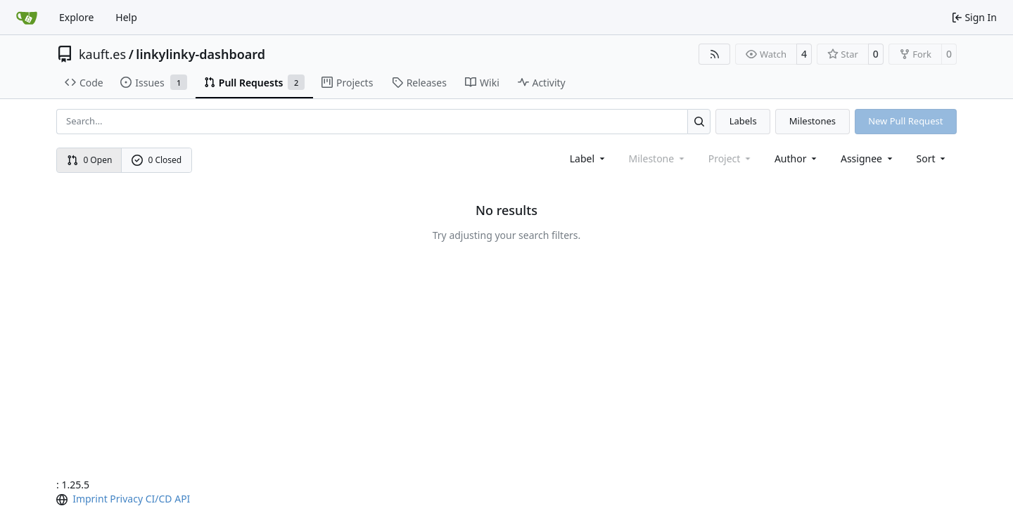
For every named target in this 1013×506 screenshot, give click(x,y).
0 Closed (157, 160)
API (182, 498)
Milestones (812, 121)
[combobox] (588, 158)
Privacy (126, 498)
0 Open (90, 160)
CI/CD (159, 498)
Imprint (90, 498)
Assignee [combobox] (868, 158)
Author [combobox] (797, 158)
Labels (743, 121)
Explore (76, 17)
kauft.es (102, 54)
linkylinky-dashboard (200, 54)
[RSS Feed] (715, 54)
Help (126, 17)
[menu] (932, 158)
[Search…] (699, 121)
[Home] (26, 17)
